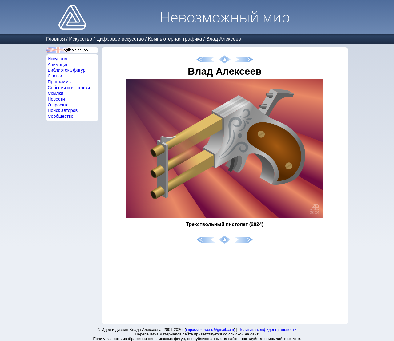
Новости (56, 99)
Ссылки (55, 93)
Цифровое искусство (120, 39)
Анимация (58, 64)
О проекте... (60, 104)
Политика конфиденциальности (268, 329)
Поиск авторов (63, 110)
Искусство (80, 39)
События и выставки (69, 87)
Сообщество (61, 116)
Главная (55, 39)
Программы (60, 81)
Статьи (55, 75)
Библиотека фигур (66, 70)
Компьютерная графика (175, 39)
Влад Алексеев (223, 39)
